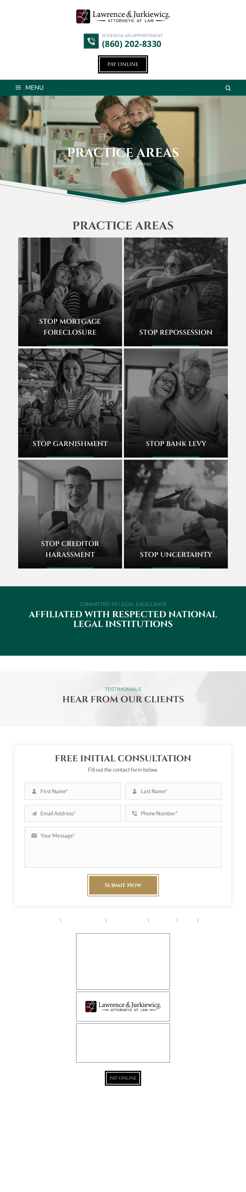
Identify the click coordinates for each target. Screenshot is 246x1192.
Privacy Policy (196, 1179)
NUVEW (44, 1179)
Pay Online (123, 64)
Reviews (163, 920)
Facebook (98, 1102)
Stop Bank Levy (176, 443)
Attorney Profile (36, 920)
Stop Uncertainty (176, 554)
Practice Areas (84, 920)
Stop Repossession (176, 332)
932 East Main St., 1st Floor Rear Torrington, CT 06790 (131, 959)
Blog (188, 920)
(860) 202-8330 (131, 44)
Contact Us (216, 920)
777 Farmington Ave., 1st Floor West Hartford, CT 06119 (129, 976)
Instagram (131, 1102)
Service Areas (128, 920)
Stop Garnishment (70, 443)
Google (114, 1102)
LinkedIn (147, 1102)
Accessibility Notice (157, 1179)
